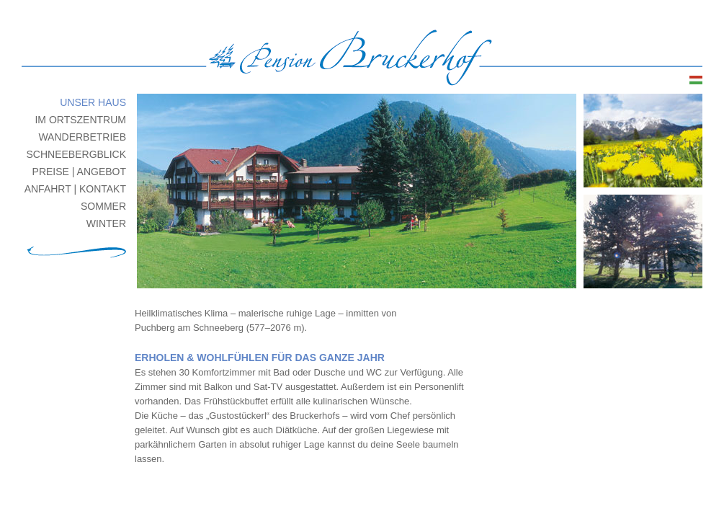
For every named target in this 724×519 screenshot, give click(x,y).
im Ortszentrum (80, 119)
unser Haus (93, 102)
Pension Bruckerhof (349, 57)
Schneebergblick (76, 154)
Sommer (103, 206)
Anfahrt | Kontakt (75, 189)
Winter (106, 223)
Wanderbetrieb (82, 137)
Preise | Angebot (79, 171)
